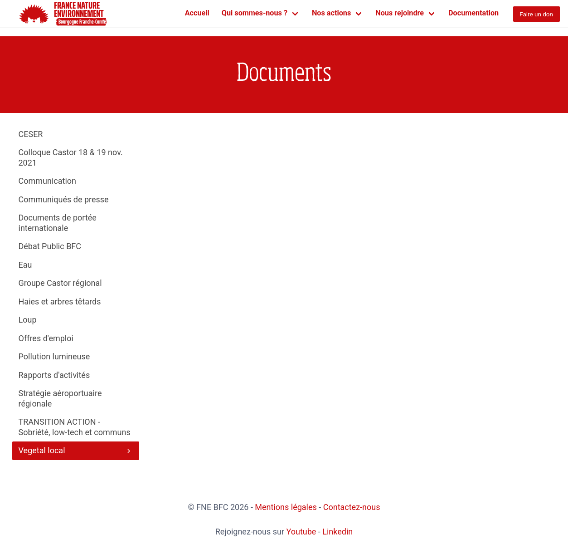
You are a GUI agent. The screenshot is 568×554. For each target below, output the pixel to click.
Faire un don (536, 14)
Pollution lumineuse (54, 356)
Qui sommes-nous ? (254, 13)
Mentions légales (285, 507)
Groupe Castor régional (60, 283)
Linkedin (337, 531)
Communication (47, 181)
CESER (31, 134)
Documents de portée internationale (58, 223)
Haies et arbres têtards (60, 301)
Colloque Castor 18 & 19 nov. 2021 (71, 157)
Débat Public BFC (50, 246)
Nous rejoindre (399, 13)
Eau (25, 265)
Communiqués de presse (64, 199)
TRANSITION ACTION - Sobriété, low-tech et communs (75, 427)
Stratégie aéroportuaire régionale (60, 398)
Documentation (473, 13)
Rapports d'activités (54, 375)
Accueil (197, 13)
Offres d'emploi (46, 338)
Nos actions (331, 13)
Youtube (301, 531)
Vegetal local (76, 450)
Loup (28, 319)
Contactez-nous (351, 507)
